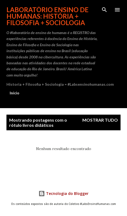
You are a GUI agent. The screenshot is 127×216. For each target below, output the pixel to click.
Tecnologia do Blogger (63, 193)
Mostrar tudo (100, 119)
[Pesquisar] (104, 9)
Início (14, 93)
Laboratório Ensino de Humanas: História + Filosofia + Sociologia (47, 16)
